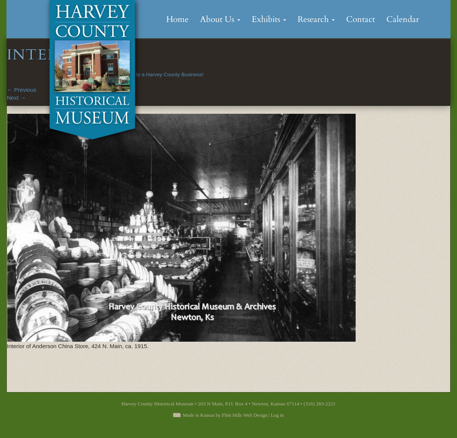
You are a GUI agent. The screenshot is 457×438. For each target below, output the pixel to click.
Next (16, 97)
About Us (220, 19)
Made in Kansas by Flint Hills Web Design (225, 415)
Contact (360, 19)
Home (177, 19)
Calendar (402, 19)
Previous (21, 89)
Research (316, 19)
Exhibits (269, 19)
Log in (277, 415)
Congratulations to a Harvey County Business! (151, 74)
